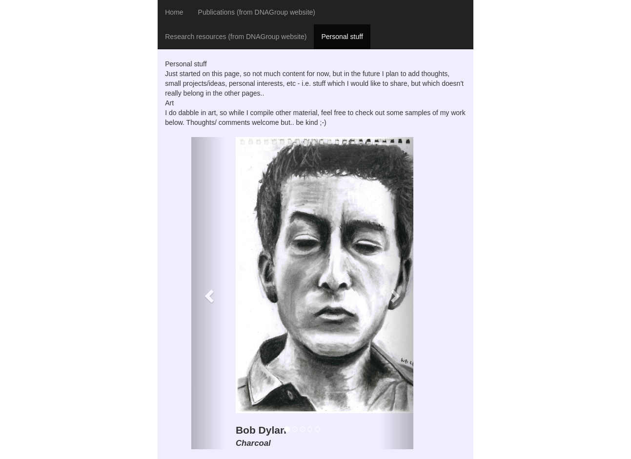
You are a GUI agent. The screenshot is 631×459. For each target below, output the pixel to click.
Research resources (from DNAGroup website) (235, 36)
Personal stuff (342, 36)
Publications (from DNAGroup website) (256, 12)
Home (174, 12)
